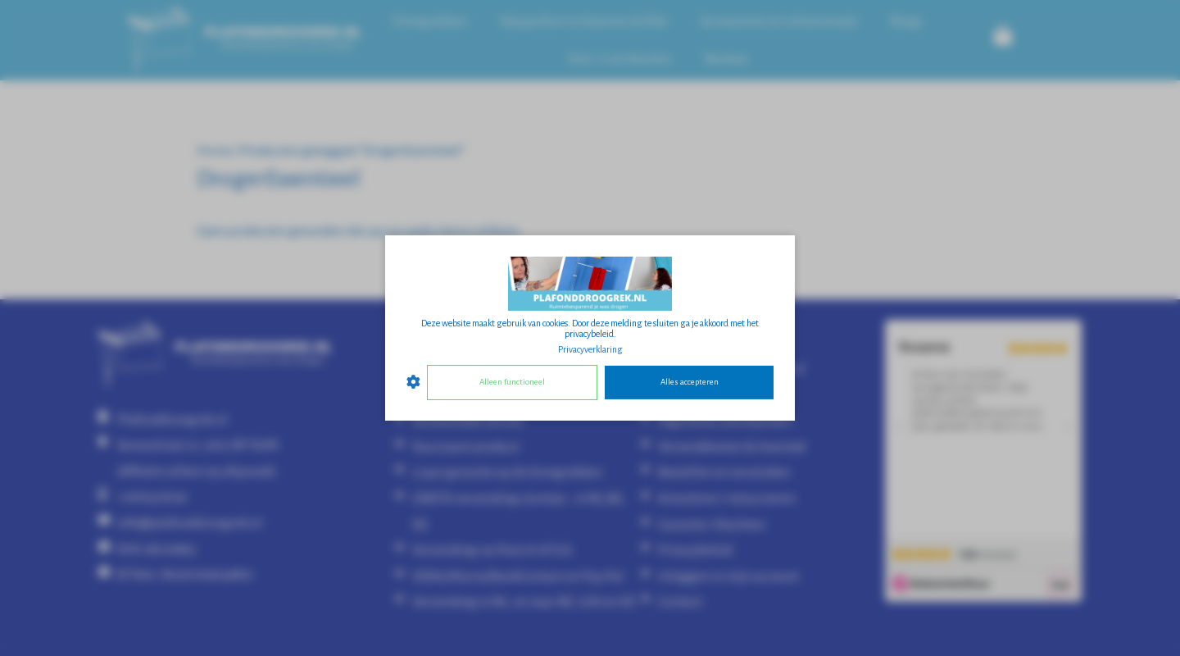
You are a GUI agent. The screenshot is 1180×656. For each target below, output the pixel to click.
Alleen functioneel (512, 381)
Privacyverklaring (590, 349)
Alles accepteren (689, 381)
